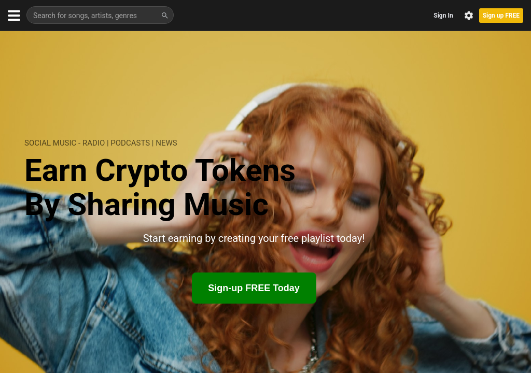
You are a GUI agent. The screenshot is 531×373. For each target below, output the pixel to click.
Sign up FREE (501, 15)
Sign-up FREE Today (254, 288)
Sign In (443, 15)
